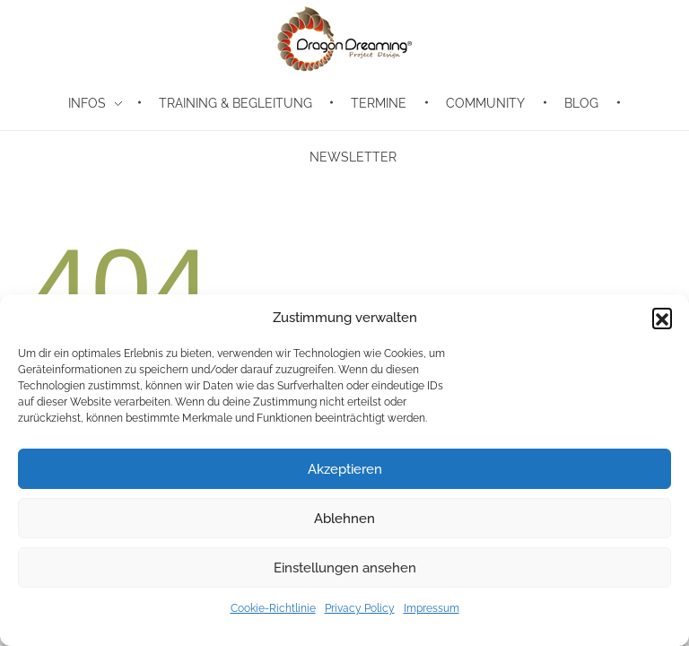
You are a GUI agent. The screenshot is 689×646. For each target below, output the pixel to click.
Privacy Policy (360, 608)
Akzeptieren (345, 469)
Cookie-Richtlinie (273, 608)
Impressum (431, 608)
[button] (662, 318)
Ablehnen (344, 519)
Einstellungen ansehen (345, 568)
